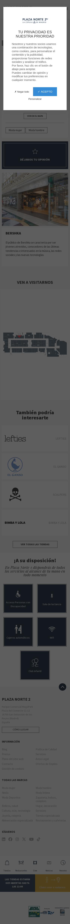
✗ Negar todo (22, 91)
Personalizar (35, 99)
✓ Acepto (45, 91)
